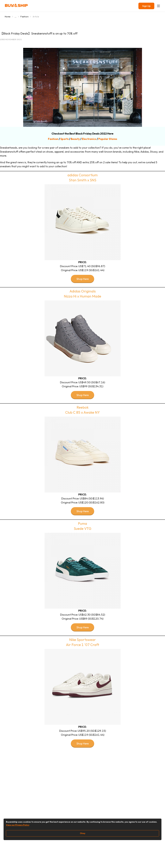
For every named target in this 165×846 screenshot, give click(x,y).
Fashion (53, 139)
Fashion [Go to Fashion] (24, 16)
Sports (64, 139)
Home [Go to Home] (7, 16)
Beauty (75, 139)
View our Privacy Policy (17, 825)
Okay (82, 833)
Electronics (89, 139)
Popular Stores (107, 139)
